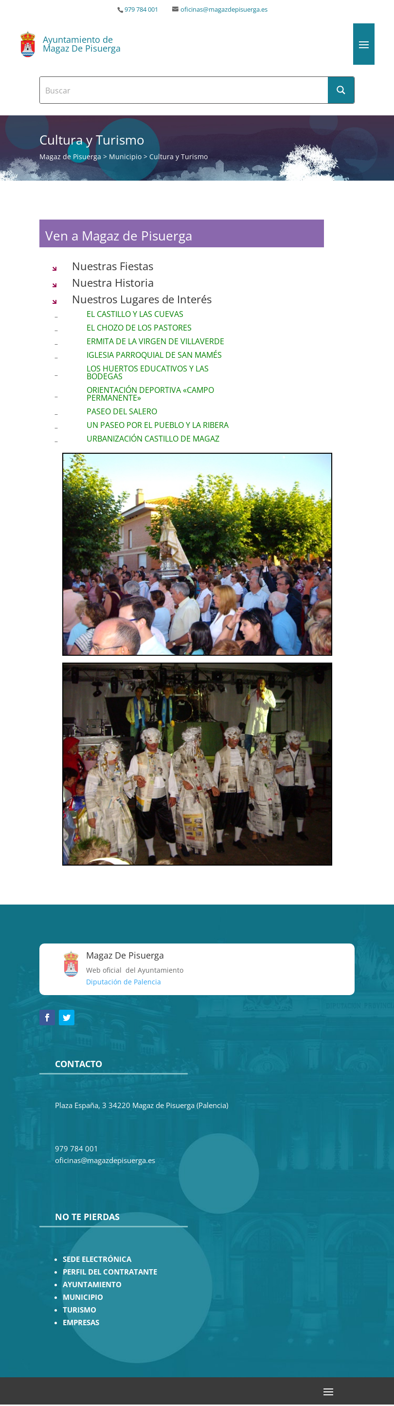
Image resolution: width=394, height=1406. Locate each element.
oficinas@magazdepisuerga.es (224, 9)
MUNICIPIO (83, 1297)
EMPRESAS (81, 1322)
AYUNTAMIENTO (92, 1284)
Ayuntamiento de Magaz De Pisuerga (82, 44)
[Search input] (184, 90)
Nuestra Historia (113, 282)
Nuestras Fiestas (112, 266)
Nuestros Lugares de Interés (142, 299)
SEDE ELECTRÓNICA (97, 1259)
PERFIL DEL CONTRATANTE (110, 1272)
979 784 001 (141, 9)
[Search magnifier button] (341, 90)
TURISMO (79, 1310)
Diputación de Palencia (123, 981)
